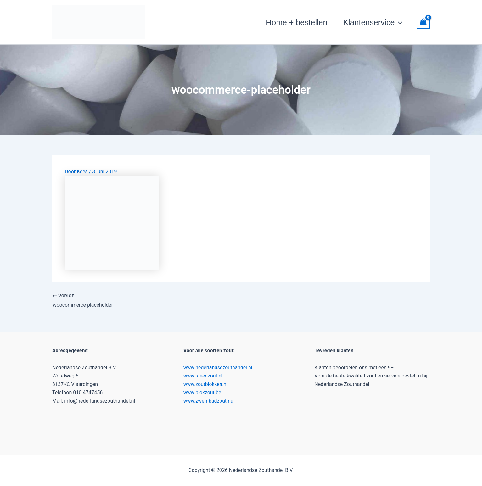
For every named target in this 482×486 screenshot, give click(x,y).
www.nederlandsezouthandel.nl (218, 367)
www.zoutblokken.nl (205, 384)
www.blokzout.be (202, 392)
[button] (398, 22)
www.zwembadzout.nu (208, 401)
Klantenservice (372, 22)
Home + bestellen (296, 22)
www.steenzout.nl (203, 376)
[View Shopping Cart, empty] (423, 22)
